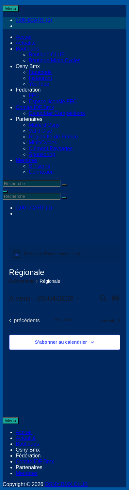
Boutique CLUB (47, 54)
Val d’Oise (40, 131)
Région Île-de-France (53, 136)
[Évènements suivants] (110, 320)
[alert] (64, 254)
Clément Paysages (51, 148)
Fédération (28, 90)
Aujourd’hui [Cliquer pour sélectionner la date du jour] (64, 319)
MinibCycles (43, 142)
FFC (34, 95)
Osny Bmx (28, 66)
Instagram (40, 78)
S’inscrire (39, 166)
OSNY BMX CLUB (66, 484)
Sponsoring (42, 154)
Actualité (26, 43)
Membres (27, 160)
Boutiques (27, 48)
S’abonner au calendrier (61, 342)
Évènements (22, 281)
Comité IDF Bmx (35, 107)
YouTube (39, 84)
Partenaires (29, 119)
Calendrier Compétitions (57, 113)
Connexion (41, 172)
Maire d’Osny (44, 125)
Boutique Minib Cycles (54, 60)
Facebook (40, 72)
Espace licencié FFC (53, 101)
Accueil (24, 37)
